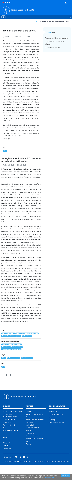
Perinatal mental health (52, 62)
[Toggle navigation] (4, 16)
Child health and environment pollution (54, 57)
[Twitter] (2, 389)
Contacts (5, 460)
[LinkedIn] (10, 389)
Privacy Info (6, 457)
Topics (36, 21)
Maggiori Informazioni (50, 477)
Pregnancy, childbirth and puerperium (57, 52)
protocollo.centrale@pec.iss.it (12, 445)
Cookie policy (7, 463)
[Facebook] (6, 389)
